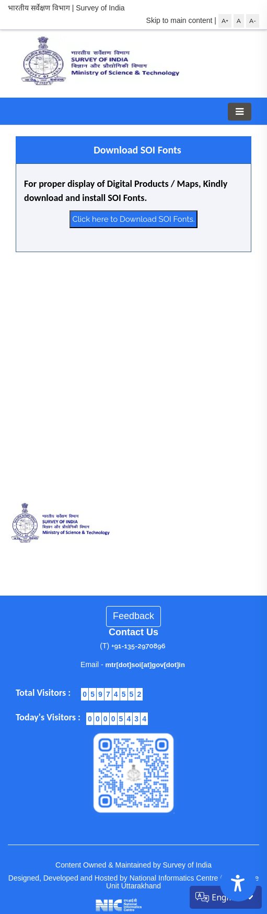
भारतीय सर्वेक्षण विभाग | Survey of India (66, 8)
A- (252, 21)
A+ (225, 21)
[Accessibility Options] (238, 883)
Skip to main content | (181, 20)
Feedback (133, 616)
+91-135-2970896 (138, 646)
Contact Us (133, 632)
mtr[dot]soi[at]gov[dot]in (145, 665)
